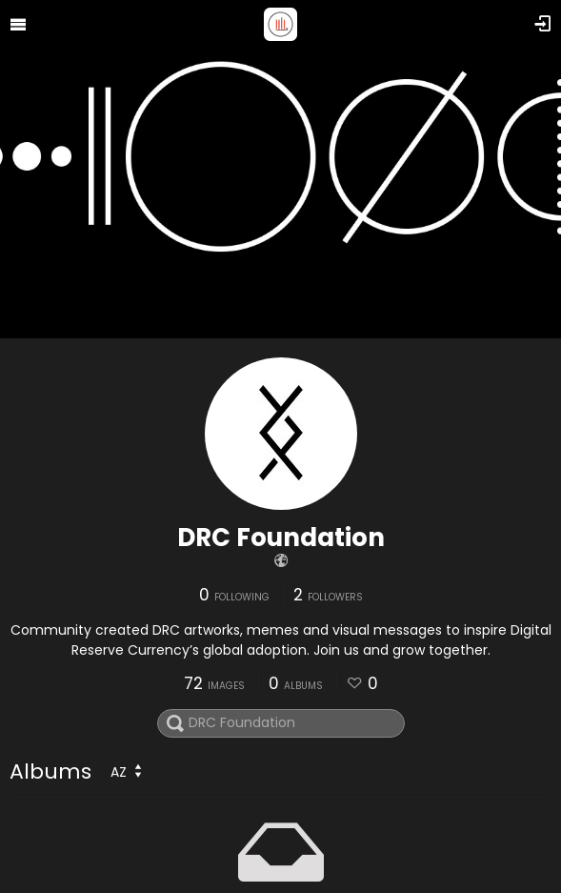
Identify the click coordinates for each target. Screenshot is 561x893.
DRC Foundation (281, 537)
